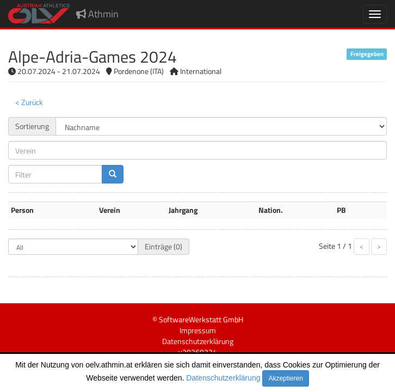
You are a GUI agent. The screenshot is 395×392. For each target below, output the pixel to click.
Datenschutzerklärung (223, 377)
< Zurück (29, 102)
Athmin (97, 14)
